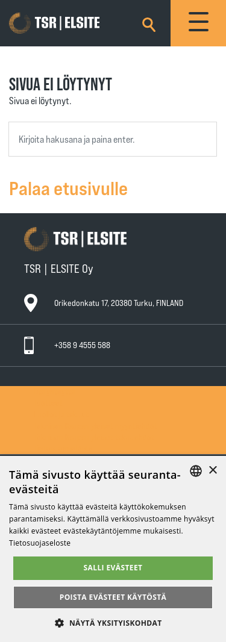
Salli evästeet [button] (113, 568)
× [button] (212, 470)
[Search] (149, 23)
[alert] (113, 549)
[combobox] (112, 139)
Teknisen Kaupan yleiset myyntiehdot (95, 425)
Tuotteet (48, 402)
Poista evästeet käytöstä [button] (113, 597)
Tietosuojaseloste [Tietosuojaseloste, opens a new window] (40, 543)
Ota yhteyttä (54, 391)
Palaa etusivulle (68, 187)
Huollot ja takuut (61, 414)
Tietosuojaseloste (63, 448)
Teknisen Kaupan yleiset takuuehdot (94, 437)
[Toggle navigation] (198, 23)
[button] (113, 622)
